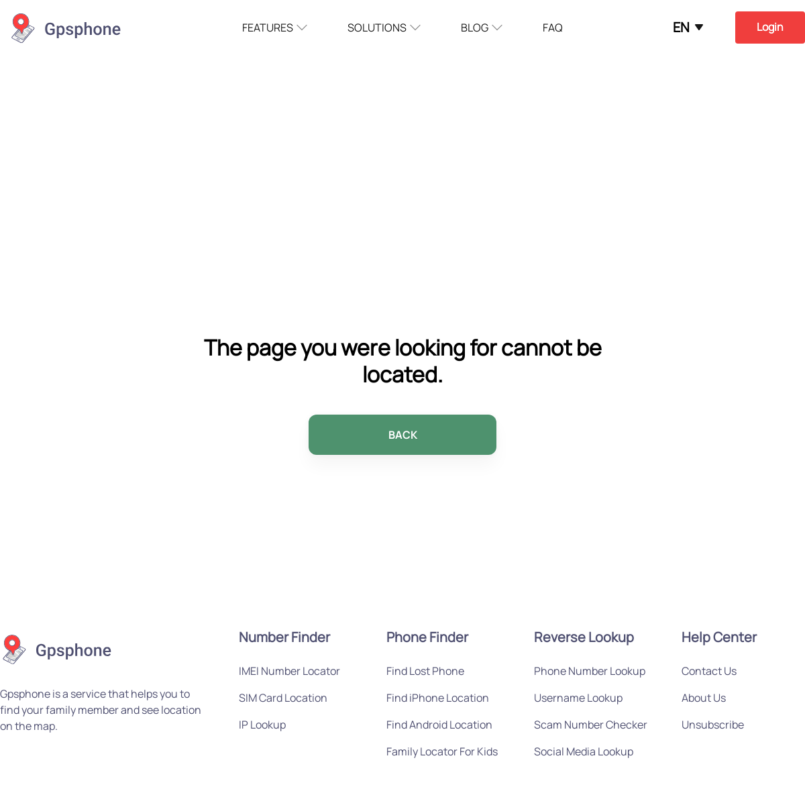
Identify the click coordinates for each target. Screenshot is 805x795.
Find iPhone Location (437, 697)
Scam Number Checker (590, 724)
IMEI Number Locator (289, 671)
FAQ (553, 27)
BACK (402, 434)
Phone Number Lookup (589, 671)
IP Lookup (262, 724)
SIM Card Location (283, 697)
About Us (704, 697)
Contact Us (709, 671)
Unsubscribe (713, 724)
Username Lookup (578, 697)
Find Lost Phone (425, 671)
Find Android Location (439, 724)
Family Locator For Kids (442, 751)
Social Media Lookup (583, 751)
